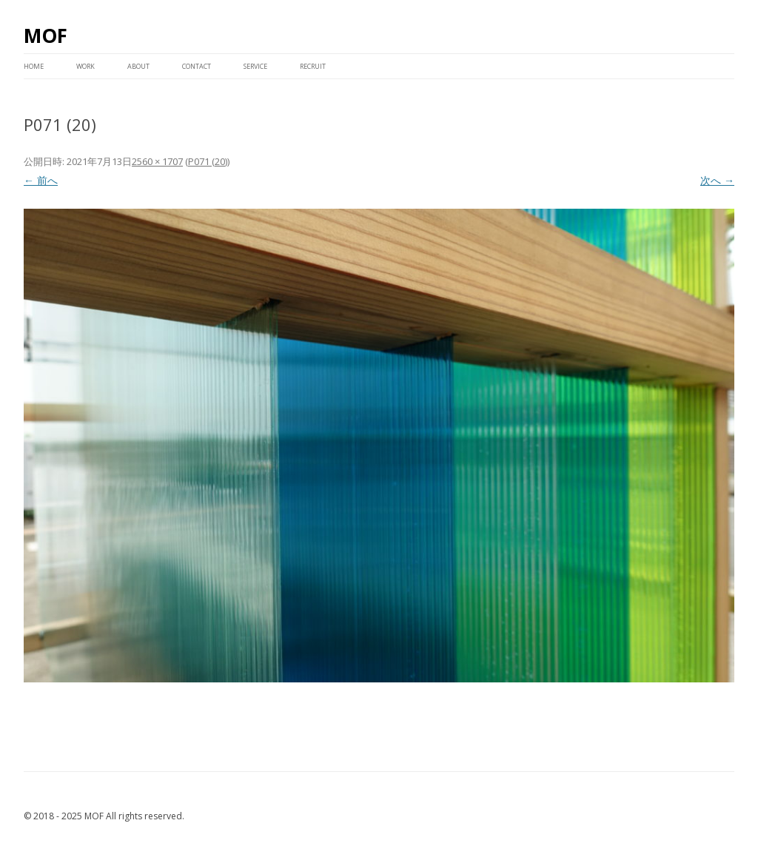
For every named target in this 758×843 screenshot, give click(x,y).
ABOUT (138, 66)
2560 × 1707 (157, 161)
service (255, 66)
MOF (45, 35)
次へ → (717, 180)
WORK (85, 66)
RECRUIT (313, 66)
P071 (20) (207, 161)
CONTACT (196, 66)
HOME (34, 66)
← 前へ (41, 180)
